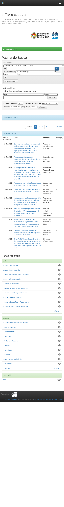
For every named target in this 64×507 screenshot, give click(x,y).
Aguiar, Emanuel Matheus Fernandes (16, 275)
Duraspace (38, 399)
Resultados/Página (10, 103)
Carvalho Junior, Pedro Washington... (16, 302)
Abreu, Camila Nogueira (11, 270)
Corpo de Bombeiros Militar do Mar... (16, 323)
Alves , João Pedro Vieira (12, 279)
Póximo (60, 127)
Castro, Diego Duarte (10, 265)
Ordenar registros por (33, 103)
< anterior (6, 368)
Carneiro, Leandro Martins (12, 297)
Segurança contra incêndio (12, 359)
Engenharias (7, 336)
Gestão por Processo (10, 341)
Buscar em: (7, 63)
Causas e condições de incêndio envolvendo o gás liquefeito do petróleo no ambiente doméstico (27, 232)
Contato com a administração (53, 399)
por (4, 68)
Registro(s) (26, 107)
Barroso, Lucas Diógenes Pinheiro (15, 293)
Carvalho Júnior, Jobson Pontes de (15, 306)
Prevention (7, 345)
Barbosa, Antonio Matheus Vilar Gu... (16, 288)
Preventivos (7, 350)
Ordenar (6, 107)
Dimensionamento (9, 327)
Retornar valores (11, 81)
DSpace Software (11, 399)
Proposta (6, 354)
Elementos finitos (9, 332)
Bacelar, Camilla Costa (11, 284)
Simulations (7, 364)
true (4, 380)
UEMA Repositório (10, 49)
